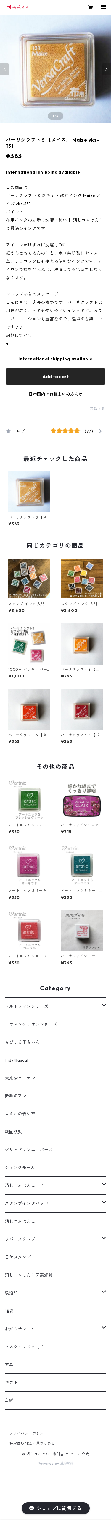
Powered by (55, 1463)
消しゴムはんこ (20, 1221)
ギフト (11, 1382)
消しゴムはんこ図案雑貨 (29, 1275)
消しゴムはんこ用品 (24, 1185)
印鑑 (9, 1400)
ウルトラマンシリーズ (27, 1006)
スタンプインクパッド (27, 1203)
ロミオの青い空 (20, 1114)
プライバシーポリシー (28, 1433)
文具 (9, 1364)
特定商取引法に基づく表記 (32, 1443)
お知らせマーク (20, 1328)
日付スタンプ (18, 1257)
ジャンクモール (20, 1167)
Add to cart (55, 376)
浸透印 (11, 1293)
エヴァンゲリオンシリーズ (31, 1024)
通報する (97, 408)
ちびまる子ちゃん (22, 1042)
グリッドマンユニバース (29, 1149)
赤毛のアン (16, 1096)
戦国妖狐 (13, 1131)
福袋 (9, 1311)
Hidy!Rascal (16, 1060)
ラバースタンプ (20, 1239)
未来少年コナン (20, 1078)
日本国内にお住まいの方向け (56, 394)
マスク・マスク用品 (24, 1346)
